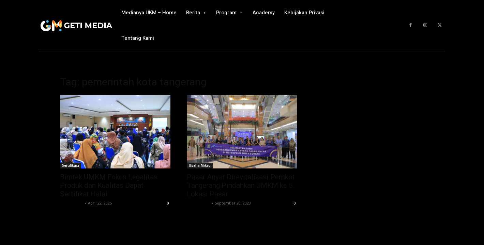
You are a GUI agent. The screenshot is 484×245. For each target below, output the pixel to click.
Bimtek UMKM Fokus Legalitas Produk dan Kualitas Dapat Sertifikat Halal (108, 185)
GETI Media (71, 203)
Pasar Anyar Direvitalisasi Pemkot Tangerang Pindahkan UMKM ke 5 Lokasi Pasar (241, 185)
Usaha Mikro (200, 165)
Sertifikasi (70, 165)
